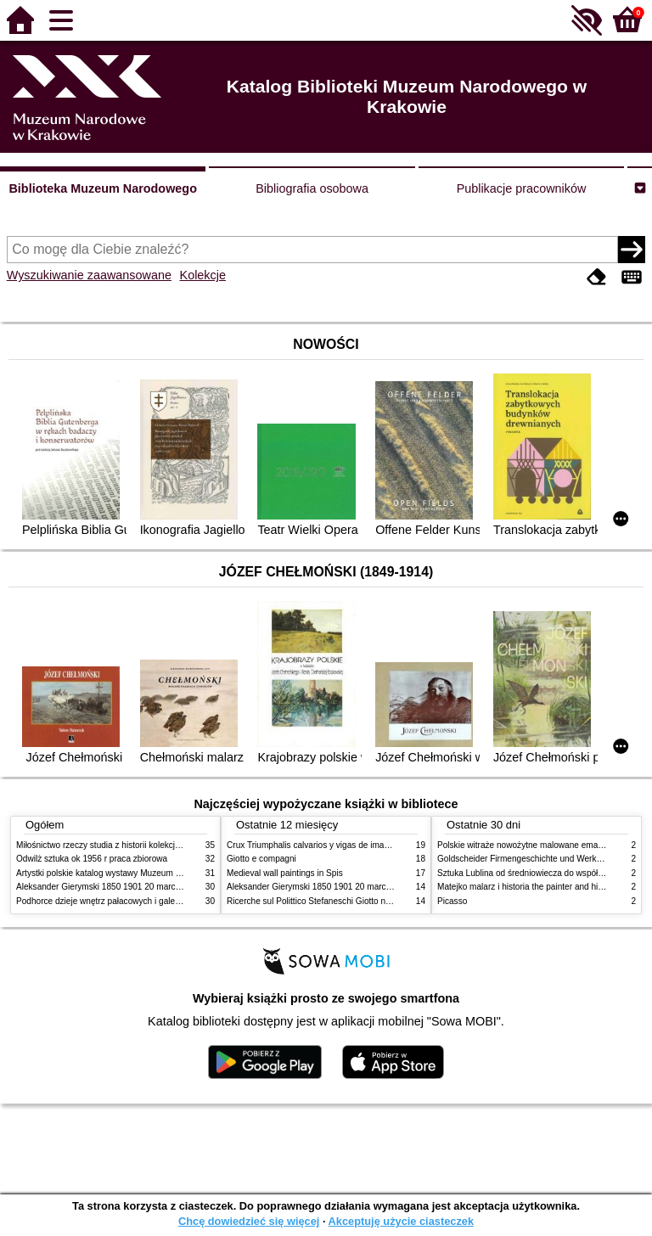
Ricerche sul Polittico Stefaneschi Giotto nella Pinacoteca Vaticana (353, 901)
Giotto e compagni (261, 858)
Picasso (452, 901)
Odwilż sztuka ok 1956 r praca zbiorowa (91, 858)
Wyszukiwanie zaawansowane (89, 275)
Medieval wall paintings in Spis (285, 873)
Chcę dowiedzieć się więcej (248, 1221)
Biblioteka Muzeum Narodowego (102, 188)
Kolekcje (203, 275)
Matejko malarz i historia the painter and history (526, 886)
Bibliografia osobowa (312, 188)
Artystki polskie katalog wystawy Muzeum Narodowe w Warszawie (141, 873)
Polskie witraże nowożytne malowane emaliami (526, 845)
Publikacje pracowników (522, 188)
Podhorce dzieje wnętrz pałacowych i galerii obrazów (116, 901)
